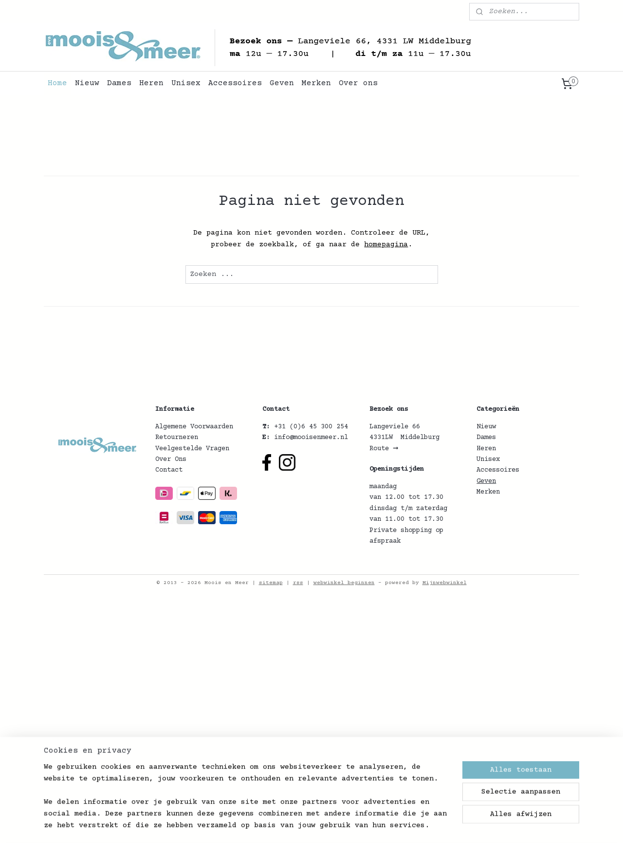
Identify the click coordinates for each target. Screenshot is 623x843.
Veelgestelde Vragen (192, 449)
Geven (282, 83)
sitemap (271, 583)
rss (298, 583)
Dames (119, 83)
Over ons (358, 83)
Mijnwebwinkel (444, 583)
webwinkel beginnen (344, 583)
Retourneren (176, 437)
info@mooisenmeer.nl (311, 437)
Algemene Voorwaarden (194, 427)
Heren (151, 83)
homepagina (386, 244)
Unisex (186, 83)
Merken (316, 83)
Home (57, 83)
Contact (169, 470)
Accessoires (235, 83)
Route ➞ (384, 449)
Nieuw (87, 83)
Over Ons (170, 459)
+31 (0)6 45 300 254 (311, 427)
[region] (247, 802)
